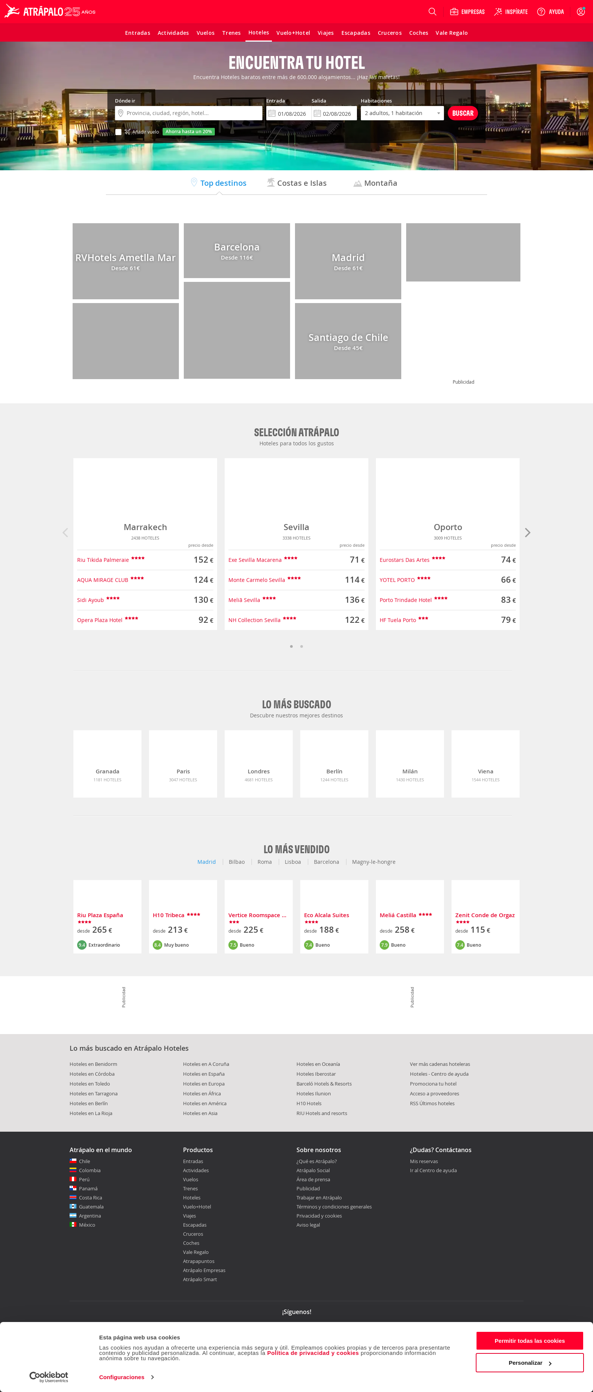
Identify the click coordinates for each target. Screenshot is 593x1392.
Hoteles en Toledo (90, 1083)
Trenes (190, 1188)
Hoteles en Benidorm (93, 1064)
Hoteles (191, 1197)
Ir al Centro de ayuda (433, 1171)
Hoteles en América (205, 1103)
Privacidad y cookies (319, 1215)
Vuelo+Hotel (197, 1206)
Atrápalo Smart (200, 1279)
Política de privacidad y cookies (313, 1353)
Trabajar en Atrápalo (319, 1197)
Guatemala (91, 1206)
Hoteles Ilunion (313, 1093)
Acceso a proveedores (434, 1093)
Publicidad (308, 1188)
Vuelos (190, 1179)
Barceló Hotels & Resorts (324, 1083)
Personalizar (530, 1362)
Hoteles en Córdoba (92, 1073)
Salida (319, 100)
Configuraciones (121, 1377)
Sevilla (296, 527)
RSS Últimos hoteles (432, 1103)
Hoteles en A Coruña (206, 1064)
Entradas (193, 1161)
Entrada (275, 100)
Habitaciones (376, 100)
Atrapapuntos (198, 1261)
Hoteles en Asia (200, 1113)
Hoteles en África (202, 1093)
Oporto (448, 527)
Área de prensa (313, 1179)
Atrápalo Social (313, 1170)
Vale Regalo (196, 1252)
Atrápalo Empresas (204, 1270)
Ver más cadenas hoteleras (440, 1064)
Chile (84, 1161)
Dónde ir (125, 100)
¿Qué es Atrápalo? (316, 1161)
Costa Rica (90, 1197)
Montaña (375, 183)
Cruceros (193, 1233)
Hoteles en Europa (204, 1083)
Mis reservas (424, 1162)
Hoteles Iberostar (316, 1073)
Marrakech (145, 527)
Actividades (196, 1170)
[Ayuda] (550, 11)
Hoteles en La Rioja (91, 1113)
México (87, 1224)
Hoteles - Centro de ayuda (439, 1073)
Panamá (88, 1188)
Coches (191, 1243)
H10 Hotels (308, 1103)
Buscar (462, 113)
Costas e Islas (296, 183)
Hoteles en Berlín (89, 1103)
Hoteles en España (204, 1073)
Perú (84, 1179)
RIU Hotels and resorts (321, 1113)
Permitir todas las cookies (530, 1341)
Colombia (90, 1170)
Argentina (90, 1215)
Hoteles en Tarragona (94, 1093)
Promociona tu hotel (433, 1083)
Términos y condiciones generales (334, 1206)
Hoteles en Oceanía (318, 1064)
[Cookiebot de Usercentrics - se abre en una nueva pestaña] (49, 1377)
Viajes (189, 1215)
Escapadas (194, 1224)
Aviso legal (308, 1224)
